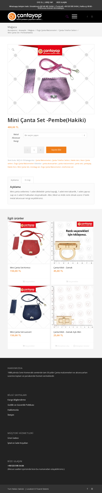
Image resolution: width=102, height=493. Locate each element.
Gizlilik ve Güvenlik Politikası (21, 404)
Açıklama (15, 180)
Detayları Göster (81, 345)
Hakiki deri (75, 160)
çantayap (87, 163)
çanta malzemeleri (66, 163)
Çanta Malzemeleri (43, 160)
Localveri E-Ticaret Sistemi (38, 489)
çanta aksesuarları (49, 163)
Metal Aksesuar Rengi (16, 137)
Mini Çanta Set (23, 167)
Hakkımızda (13, 409)
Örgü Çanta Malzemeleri (47, 30)
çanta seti (79, 163)
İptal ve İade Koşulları (18, 443)
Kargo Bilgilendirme (17, 399)
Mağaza (12, 27)
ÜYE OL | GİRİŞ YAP (45, 2)
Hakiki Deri (12, 167)
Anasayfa (22, 30)
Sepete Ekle (56, 149)
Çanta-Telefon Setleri (68, 30)
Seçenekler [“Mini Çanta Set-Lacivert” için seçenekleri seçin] (29, 345)
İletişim (11, 414)
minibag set (35, 167)
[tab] (15, 180)
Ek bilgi (28, 180)
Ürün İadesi (13, 438)
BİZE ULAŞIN (62, 2)
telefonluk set (67, 167)
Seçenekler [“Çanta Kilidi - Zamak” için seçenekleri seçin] (72, 281)
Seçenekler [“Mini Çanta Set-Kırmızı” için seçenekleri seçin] (29, 281)
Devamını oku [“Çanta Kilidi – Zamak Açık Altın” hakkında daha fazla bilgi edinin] (62, 345)
